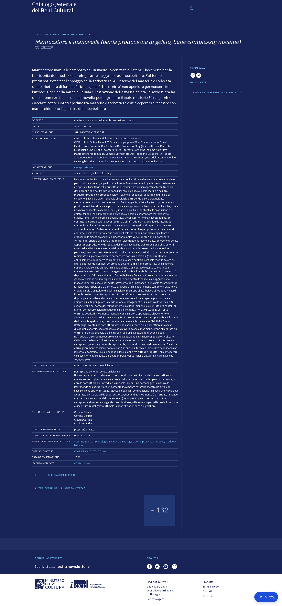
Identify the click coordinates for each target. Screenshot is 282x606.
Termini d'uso (211, 586)
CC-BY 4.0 (80, 463)
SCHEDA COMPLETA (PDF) (62, 475)
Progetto (208, 582)
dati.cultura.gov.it (157, 586)
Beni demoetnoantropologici (74, 34)
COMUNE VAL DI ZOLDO (88, 451)
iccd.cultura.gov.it (157, 582)
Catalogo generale (54, 7)
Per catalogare (155, 599)
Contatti (207, 591)
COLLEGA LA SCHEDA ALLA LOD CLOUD (217, 92)
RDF (34, 475)
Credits (207, 596)
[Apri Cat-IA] (266, 597)
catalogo (41, 34)
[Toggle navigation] (192, 8)
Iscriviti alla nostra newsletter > (62, 566)
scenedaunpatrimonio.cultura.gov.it (160, 592)
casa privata (81, 167)
